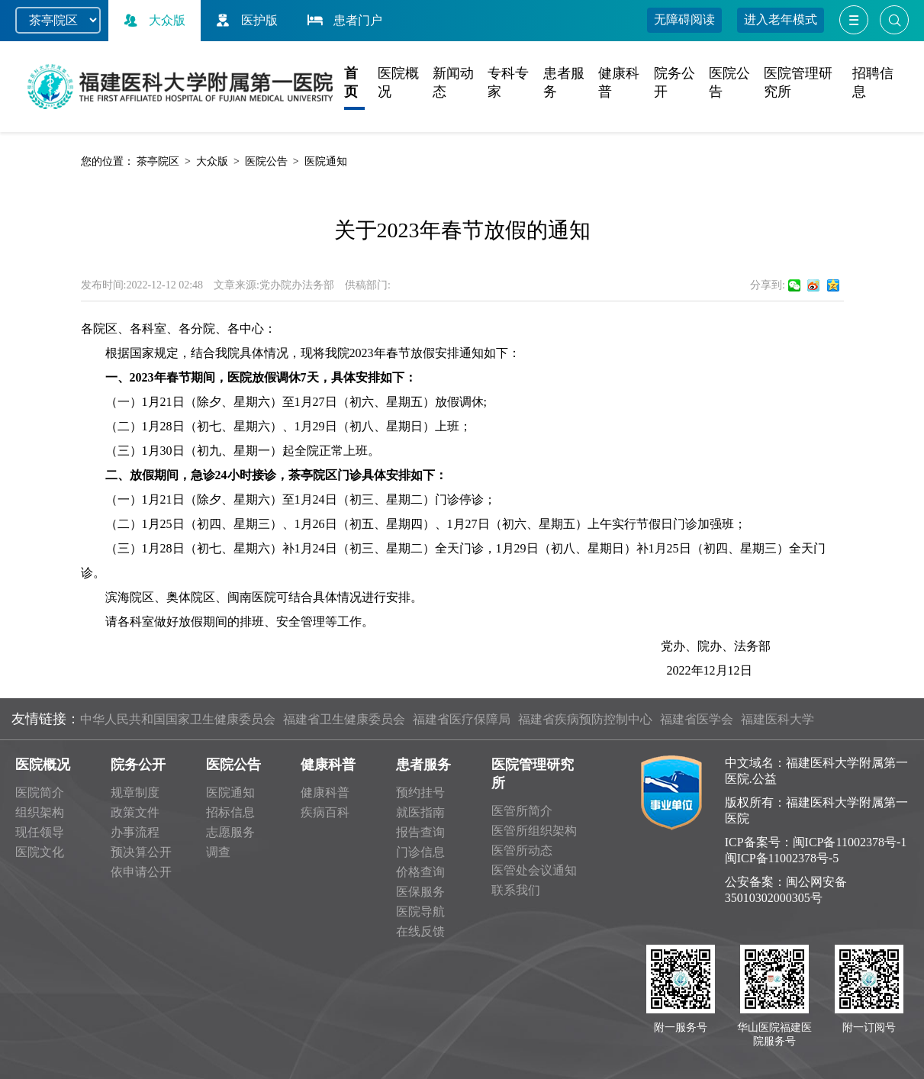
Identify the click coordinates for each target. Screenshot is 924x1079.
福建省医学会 (696, 719)
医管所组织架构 (534, 830)
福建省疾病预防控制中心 (585, 719)
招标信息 (230, 812)
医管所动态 (521, 850)
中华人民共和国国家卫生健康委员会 (177, 719)
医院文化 (39, 851)
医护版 (245, 20)
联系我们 (515, 890)
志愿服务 (230, 832)
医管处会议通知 (534, 870)
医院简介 (39, 792)
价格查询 (420, 871)
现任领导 (39, 832)
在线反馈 (420, 931)
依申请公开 (141, 871)
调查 (218, 851)
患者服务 (423, 764)
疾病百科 (325, 812)
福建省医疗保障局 (461, 719)
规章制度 (135, 792)
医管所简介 (521, 810)
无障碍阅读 (684, 19)
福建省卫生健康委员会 (344, 719)
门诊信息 (420, 851)
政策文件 (135, 812)
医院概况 (42, 764)
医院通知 (325, 161)
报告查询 (420, 832)
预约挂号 (420, 792)
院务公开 (138, 764)
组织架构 (39, 812)
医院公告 (266, 161)
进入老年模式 (780, 19)
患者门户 (343, 20)
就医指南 (420, 812)
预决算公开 (141, 851)
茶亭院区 (158, 161)
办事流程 (135, 832)
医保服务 (420, 891)
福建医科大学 (777, 719)
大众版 (152, 20)
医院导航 (420, 911)
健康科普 (328, 764)
